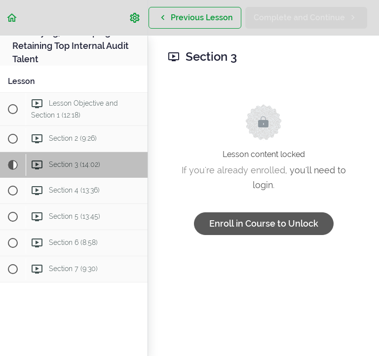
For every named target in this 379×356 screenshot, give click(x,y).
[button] (12, 17)
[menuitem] (135, 17)
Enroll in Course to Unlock (263, 223)
